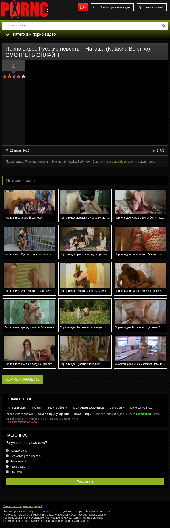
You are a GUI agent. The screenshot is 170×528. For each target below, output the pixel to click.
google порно (123, 161)
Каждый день (18, 450)
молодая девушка (88, 407)
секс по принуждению (54, 414)
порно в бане (116, 407)
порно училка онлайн (20, 414)
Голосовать (85, 481)
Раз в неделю (18, 461)
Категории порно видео (31, 34)
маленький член (58, 407)
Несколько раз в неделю (25, 456)
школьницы (82, 414)
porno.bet (33, 10)
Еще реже (16, 472)
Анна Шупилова (16, 407)
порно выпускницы (141, 407)
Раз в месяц (17, 466)
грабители (37, 407)
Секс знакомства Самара (21, 422)
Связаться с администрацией (22, 506)
